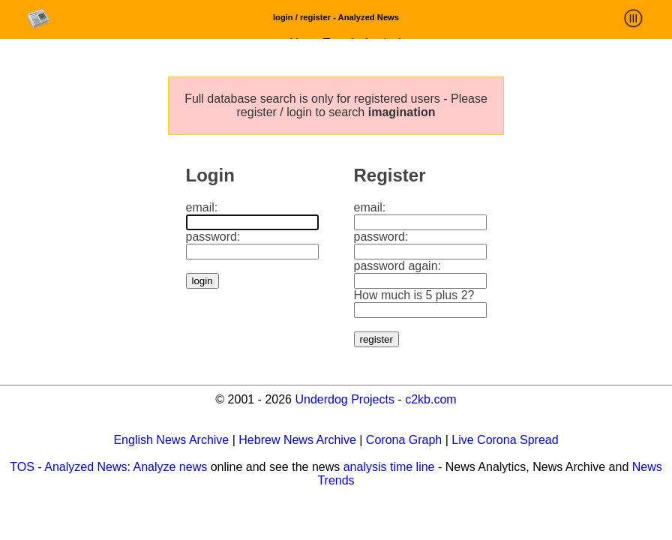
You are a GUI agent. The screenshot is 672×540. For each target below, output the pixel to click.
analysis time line (389, 466)
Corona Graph (404, 440)
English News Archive (171, 440)
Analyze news (171, 466)
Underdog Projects (344, 399)
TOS (22, 466)
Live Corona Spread (505, 440)
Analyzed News (85, 466)
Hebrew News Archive (297, 440)
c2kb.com (430, 399)
